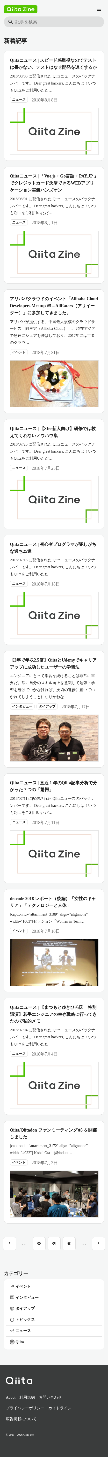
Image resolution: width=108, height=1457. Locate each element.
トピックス (22, 1320)
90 (69, 1243)
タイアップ (47, 706)
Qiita (17, 1342)
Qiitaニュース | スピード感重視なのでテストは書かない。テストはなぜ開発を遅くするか (53, 64)
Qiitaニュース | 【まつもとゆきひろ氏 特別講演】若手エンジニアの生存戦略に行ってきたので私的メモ (53, 1014)
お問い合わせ (50, 1397)
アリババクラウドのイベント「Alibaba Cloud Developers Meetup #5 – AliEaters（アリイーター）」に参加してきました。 (54, 305)
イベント (19, 352)
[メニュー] (99, 9)
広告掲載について (21, 1419)
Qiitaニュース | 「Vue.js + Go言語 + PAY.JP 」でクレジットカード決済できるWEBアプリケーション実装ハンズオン (54, 183)
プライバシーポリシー (25, 1408)
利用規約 (27, 1397)
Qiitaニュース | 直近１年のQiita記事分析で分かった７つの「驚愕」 (53, 786)
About (10, 1397)
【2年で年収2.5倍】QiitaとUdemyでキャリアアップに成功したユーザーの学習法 (53, 664)
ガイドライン (60, 1408)
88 (39, 1243)
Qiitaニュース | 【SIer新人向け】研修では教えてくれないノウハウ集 (53, 432)
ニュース (19, 99)
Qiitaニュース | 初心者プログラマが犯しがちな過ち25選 (53, 548)
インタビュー (22, 706)
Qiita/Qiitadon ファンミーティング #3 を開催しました (53, 1134)
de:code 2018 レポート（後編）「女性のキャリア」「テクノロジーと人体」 (53, 902)
